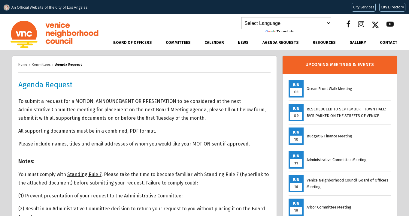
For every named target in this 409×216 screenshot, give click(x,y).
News (243, 42)
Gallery (358, 42)
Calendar (214, 42)
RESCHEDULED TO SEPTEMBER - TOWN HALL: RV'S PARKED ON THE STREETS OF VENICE (346, 112)
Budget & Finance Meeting (329, 136)
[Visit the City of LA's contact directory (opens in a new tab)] (392, 7)
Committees (178, 42)
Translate (280, 31)
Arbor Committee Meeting (329, 207)
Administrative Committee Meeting (337, 160)
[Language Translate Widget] (286, 23)
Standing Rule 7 (84, 174)
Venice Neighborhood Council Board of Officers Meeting (348, 183)
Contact (388, 42)
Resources (324, 42)
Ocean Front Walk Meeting (329, 88)
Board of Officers (132, 42)
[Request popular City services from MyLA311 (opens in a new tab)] (364, 7)
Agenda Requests (280, 42)
